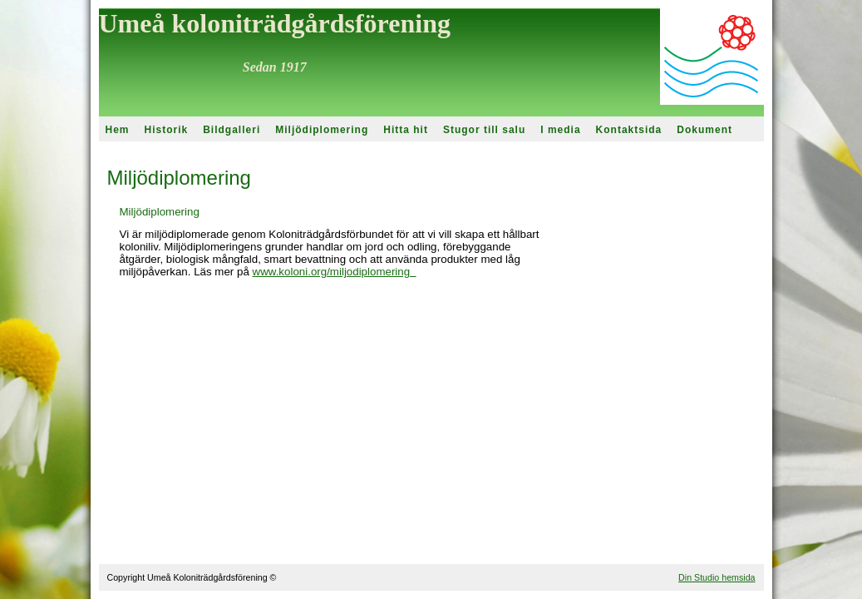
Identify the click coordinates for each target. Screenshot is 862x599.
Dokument (704, 130)
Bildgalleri (231, 130)
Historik (167, 130)
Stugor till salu (484, 130)
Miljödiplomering (321, 130)
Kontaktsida (629, 130)
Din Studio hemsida (716, 577)
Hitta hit (405, 130)
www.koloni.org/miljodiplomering (334, 271)
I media (560, 130)
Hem (118, 130)
